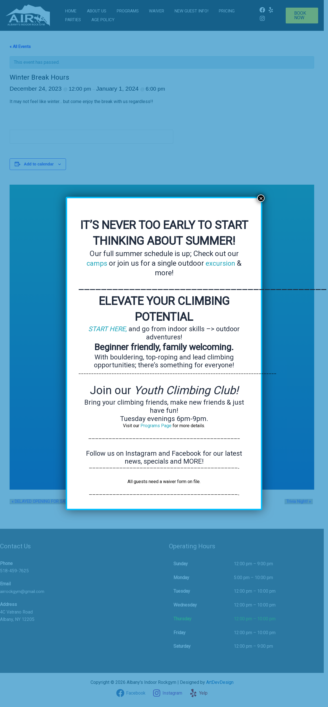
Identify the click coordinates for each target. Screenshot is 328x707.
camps (96, 263)
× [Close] (261, 198)
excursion (221, 263)
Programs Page (155, 425)
